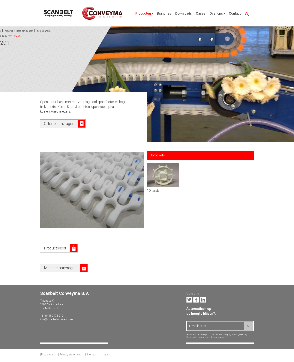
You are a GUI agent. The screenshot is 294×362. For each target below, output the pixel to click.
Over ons (216, 13)
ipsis (106, 354)
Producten (143, 13)
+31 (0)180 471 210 (51, 315)
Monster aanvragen (60, 268)
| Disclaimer (47, 354)
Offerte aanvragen (59, 123)
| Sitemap (90, 354)
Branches (164, 13)
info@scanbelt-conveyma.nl (56, 319)
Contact (235, 13)
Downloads (183, 13)
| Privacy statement (69, 354)
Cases (201, 13)
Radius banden (14, 31)
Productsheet (55, 248)
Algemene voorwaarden (204, 337)
